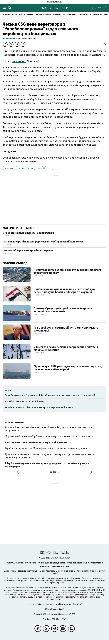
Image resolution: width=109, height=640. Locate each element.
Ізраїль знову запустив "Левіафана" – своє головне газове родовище (46, 448)
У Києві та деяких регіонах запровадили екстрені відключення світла (66, 348)
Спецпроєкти (84, 14)
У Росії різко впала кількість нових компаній (28, 232)
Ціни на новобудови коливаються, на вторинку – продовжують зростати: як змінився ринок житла (50, 456)
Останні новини (14, 422)
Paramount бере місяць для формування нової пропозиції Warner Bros (43, 241)
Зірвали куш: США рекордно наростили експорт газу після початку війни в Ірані (68, 368)
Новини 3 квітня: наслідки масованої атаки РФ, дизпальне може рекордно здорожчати (49, 429)
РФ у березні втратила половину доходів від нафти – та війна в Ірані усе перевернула (47, 465)
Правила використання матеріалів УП (85, 563)
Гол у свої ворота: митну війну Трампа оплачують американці (66, 329)
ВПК (40, 168)
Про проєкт (30, 563)
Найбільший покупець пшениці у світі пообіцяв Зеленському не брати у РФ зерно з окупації (64, 290)
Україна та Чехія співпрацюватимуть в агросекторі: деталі (39, 407)
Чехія (48, 168)
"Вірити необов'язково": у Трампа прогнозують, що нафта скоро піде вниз (49, 436)
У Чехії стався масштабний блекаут (25, 401)
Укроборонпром (25, 168)
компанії (9, 168)
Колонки (28, 14)
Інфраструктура (43, 14)
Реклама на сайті (14, 563)
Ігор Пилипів (9, 38)
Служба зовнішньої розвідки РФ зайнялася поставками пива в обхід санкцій (50, 395)
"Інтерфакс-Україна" (80, 578)
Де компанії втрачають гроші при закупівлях (29, 250)
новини (6, 14)
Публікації (17, 14)
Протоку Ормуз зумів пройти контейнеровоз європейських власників (63, 310)
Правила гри (59, 14)
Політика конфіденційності (51, 563)
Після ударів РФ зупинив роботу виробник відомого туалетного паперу (68, 271)
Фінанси (71, 14)
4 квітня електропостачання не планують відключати (36, 442)
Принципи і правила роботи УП (54, 566)
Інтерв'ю (97, 14)
